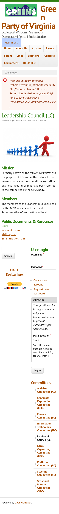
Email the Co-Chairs (13, 238)
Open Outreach (23, 502)
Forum (8, 55)
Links (20, 55)
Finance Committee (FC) (46, 415)
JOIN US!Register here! (14, 272)
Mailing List (9, 234)
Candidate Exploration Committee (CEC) (44, 403)
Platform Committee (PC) (46, 463)
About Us (21, 48)
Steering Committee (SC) (46, 473)
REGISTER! (29, 63)
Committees (11, 63)
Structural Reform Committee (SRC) (43, 486)
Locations (33, 55)
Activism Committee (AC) (46, 390)
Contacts (49, 55)
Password (37, 267)
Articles (36, 48)
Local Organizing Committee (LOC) (44, 451)
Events (50, 48)
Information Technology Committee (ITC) (47, 427)
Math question (42, 335)
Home (7, 48)
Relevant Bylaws (11, 230)
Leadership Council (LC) (44, 438)
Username (37, 254)
